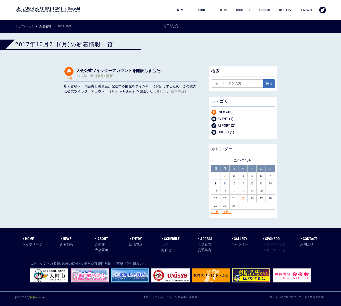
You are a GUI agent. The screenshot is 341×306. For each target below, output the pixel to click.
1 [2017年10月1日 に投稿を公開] (215, 176)
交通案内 (204, 250)
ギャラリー (239, 244)
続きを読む (179, 91)
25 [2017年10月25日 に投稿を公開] (243, 198)
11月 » (227, 212)
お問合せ (306, 244)
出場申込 (136, 244)
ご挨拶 (100, 244)
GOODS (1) (222, 132)
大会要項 (101, 250)
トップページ (32, 244)
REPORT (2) (223, 125)
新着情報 (66, 244)
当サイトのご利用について (286, 297)
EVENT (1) (222, 119)
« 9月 (215, 212)
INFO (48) (222, 112)
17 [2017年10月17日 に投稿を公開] (234, 190)
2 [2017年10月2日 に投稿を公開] (225, 176)
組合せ (166, 250)
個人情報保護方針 (315, 297)
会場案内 (204, 244)
